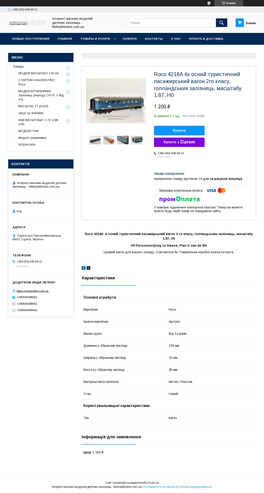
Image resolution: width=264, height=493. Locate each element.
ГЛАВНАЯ (65, 38)
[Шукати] (221, 22)
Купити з (179, 142)
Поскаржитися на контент (159, 486)
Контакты (154, 38)
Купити (179, 130)
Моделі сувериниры (32, 137)
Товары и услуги (95, 38)
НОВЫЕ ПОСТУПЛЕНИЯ (30, 38)
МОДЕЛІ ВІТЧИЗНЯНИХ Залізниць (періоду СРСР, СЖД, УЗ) (41, 95)
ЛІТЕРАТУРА (27, 144)
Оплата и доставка (206, 38)
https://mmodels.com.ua (33, 290)
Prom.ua (153, 482)
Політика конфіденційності (195, 486)
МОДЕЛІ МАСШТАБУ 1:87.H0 (38, 73)
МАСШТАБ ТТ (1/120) (33, 106)
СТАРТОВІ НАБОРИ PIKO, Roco (36, 82)
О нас (176, 38)
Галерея (130, 38)
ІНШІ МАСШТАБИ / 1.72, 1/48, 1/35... (38, 122)
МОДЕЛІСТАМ (28, 131)
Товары (18, 66)
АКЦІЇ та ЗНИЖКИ (30, 113)
